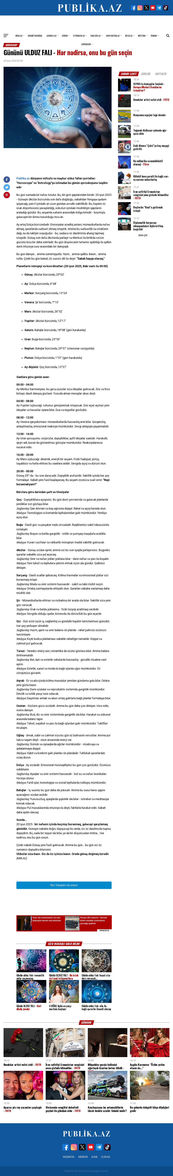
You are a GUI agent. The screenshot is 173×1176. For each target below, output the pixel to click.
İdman (154, 35)
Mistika (142, 35)
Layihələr (86, 44)
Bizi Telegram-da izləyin (63, 885)
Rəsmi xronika (35, 35)
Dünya (65, 35)
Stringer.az (79, 35)
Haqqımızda (68, 1156)
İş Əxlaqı (105, 1156)
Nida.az (19, 35)
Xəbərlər (83, 1156)
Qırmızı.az (52, 35)
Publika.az (23, 178)
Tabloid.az (95, 35)
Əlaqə (94, 1156)
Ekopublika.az (113, 35)
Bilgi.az (129, 35)
